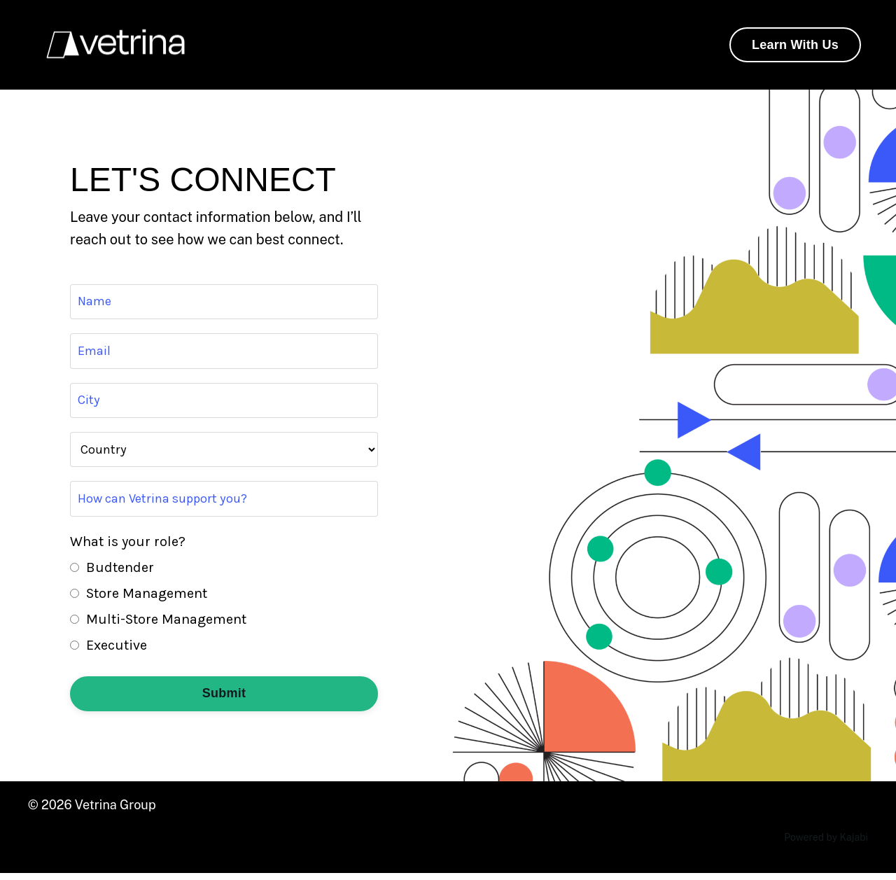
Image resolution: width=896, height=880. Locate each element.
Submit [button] (224, 700)
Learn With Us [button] (795, 45)
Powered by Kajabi (826, 844)
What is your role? (128, 548)
